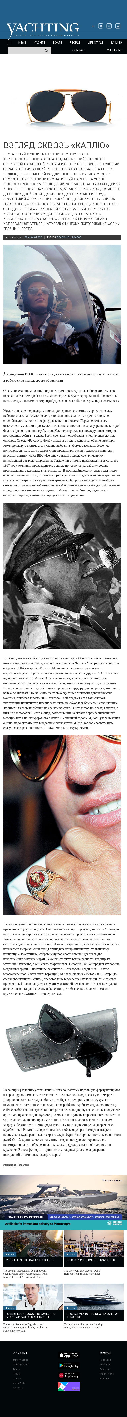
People (75, 42)
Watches (18, 1388)
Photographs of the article (16, 1164)
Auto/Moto (19, 1383)
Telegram (105, 1369)
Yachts (39, 42)
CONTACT (79, 50)
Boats (16, 1369)
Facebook (105, 1360)
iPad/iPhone (107, 1374)
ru (93, 26)
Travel (16, 1374)
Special (17, 1378)
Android (104, 1378)
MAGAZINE (114, 50)
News (22, 42)
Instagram (105, 1364)
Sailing (116, 42)
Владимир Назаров (69, 237)
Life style (95, 42)
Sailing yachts (21, 1364)
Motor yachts (20, 1360)
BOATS (57, 42)
